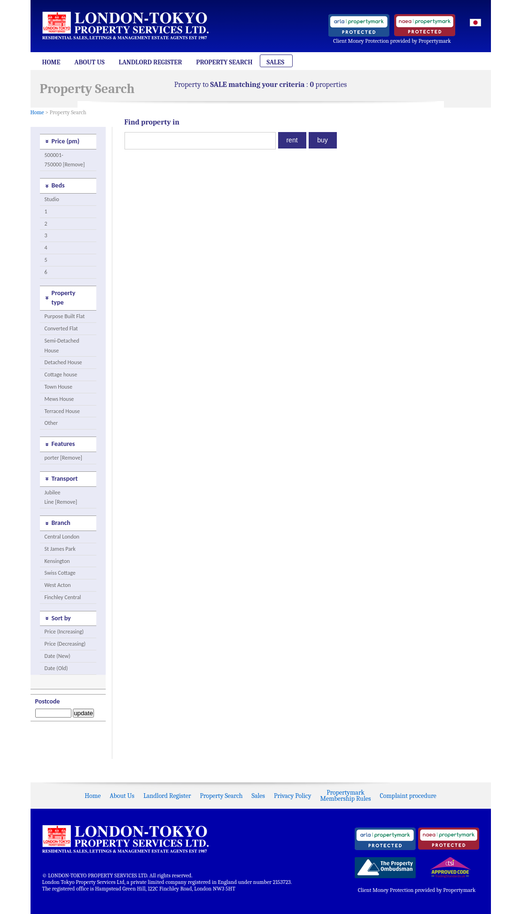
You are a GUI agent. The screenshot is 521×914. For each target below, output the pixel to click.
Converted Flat (61, 328)
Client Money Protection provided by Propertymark (392, 41)
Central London (62, 536)
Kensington (57, 561)
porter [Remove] (63, 457)
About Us (89, 62)
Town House (58, 386)
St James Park (60, 549)
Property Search (224, 62)
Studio (52, 199)
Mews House (59, 399)
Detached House (63, 362)
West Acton (58, 585)
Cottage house (61, 374)
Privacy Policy (292, 796)
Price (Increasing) (64, 631)
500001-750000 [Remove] (65, 160)
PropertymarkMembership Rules (345, 796)
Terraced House (62, 411)
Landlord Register (150, 62)
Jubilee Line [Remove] (61, 497)
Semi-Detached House (62, 345)
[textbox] (200, 140)
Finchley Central (63, 597)
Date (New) (57, 656)
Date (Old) (56, 668)
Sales (275, 62)
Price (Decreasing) (65, 644)
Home (51, 62)
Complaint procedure (408, 796)
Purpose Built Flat (65, 316)
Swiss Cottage (60, 573)
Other (51, 423)
